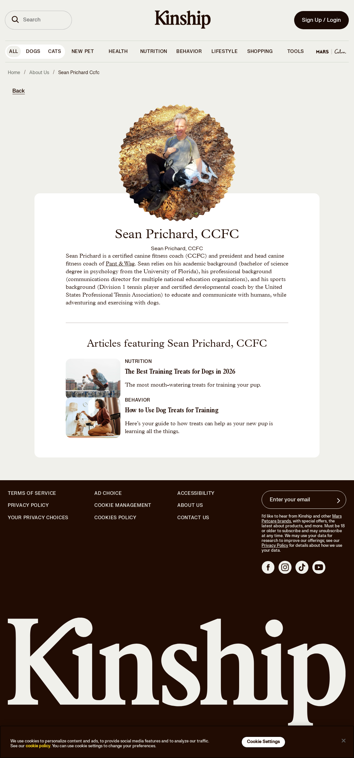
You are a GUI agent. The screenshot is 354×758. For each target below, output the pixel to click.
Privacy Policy (28, 505)
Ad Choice (108, 493)
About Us (190, 505)
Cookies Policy (115, 518)
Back (18, 91)
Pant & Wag (120, 264)
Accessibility (196, 493)
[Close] (343, 741)
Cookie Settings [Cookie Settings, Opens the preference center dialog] (263, 741)
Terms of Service (32, 493)
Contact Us (193, 517)
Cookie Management (122, 505)
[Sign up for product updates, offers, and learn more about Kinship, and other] (339, 501)
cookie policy (38, 746)
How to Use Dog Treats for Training (172, 411)
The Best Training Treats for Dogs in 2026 (180, 372)
